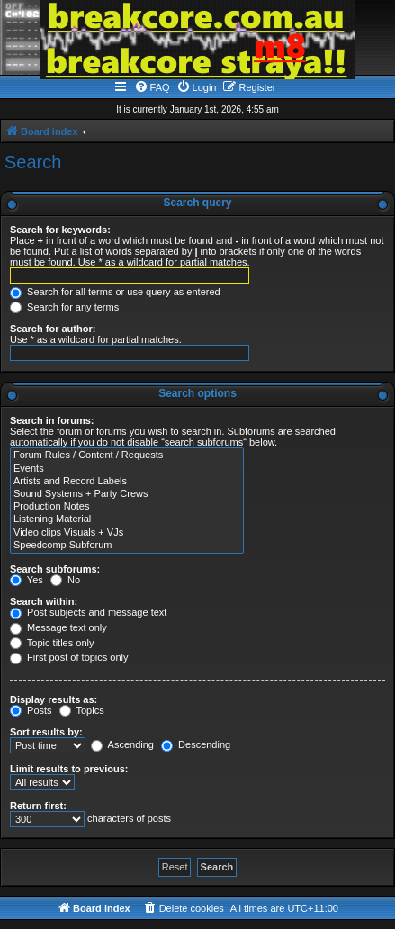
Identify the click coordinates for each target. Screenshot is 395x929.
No (65, 579)
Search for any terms (64, 307)
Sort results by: (46, 731)
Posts (31, 710)
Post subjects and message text (88, 612)
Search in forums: (52, 420)
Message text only (58, 627)
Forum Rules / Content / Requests (127, 455)
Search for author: (52, 328)
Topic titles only (52, 642)
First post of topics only (69, 657)
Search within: (43, 601)
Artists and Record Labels (127, 481)
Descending (195, 744)
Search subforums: (55, 569)
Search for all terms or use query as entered (115, 291)
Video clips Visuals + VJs (127, 533)
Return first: (38, 805)
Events (127, 469)
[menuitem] (152, 87)
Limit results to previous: (69, 768)
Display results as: (53, 699)
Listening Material (127, 519)
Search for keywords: (60, 229)
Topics (81, 710)
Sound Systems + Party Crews (127, 494)
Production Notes (127, 507)
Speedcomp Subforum (127, 545)
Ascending (122, 744)
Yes (26, 579)
